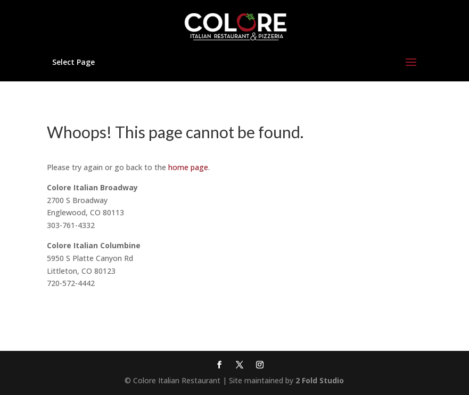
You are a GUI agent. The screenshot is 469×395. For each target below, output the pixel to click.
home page (188, 167)
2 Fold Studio (319, 380)
